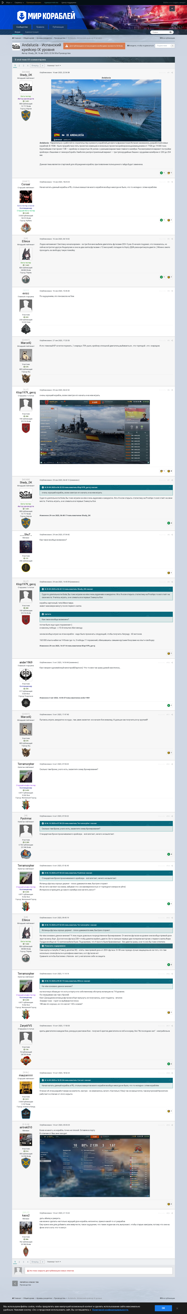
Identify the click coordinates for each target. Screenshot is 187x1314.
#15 (168, 918)
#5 (168, 340)
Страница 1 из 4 (54, 65)
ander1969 (26, 662)
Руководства (64, 53)
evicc (26, 293)
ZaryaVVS (26, 1025)
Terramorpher (26, 764)
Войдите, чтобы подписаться (141, 46)
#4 (168, 291)
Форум (17, 32)
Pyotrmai (25, 818)
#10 (168, 663)
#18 (168, 1073)
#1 (168, 73)
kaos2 (26, 1215)
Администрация (32, 32)
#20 (168, 1213)
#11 (168, 715)
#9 (168, 582)
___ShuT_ (26, 534)
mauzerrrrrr (26, 1075)
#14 (168, 866)
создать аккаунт (179, 3)
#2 (168, 182)
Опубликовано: (54, 72)
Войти (165, 3)
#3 (168, 239)
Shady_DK (32, 53)
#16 (168, 974)
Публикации (58, 27)
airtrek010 (26, 1127)
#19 (168, 1125)
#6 (168, 390)
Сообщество (22, 27)
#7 (168, 480)
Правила (40, 27)
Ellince (26, 241)
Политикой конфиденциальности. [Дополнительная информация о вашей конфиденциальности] (110, 1309)
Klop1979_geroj (26, 392)
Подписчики (162, 46)
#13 (168, 816)
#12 (168, 764)
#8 (168, 535)
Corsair (25, 184)
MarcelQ (26, 343)
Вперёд (35, 65)
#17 (168, 1026)
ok (163, 1308)
